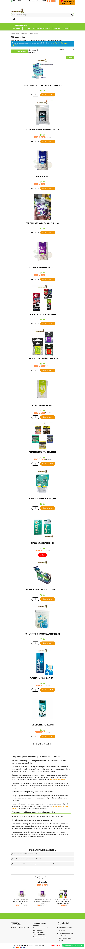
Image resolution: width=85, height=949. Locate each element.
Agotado (42, 555)
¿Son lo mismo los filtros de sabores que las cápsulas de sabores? (42, 864)
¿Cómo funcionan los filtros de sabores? (42, 854)
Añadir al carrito (47, 95)
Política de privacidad (39, 934)
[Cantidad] (35, 94)
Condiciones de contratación (41, 928)
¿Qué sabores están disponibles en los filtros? (42, 859)
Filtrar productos (19, 51)
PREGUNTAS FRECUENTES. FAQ (20, 927)
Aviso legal (36, 925)
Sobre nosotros (37, 930)
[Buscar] (42, 15)
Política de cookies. (38, 932)
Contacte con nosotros (39, 937)
